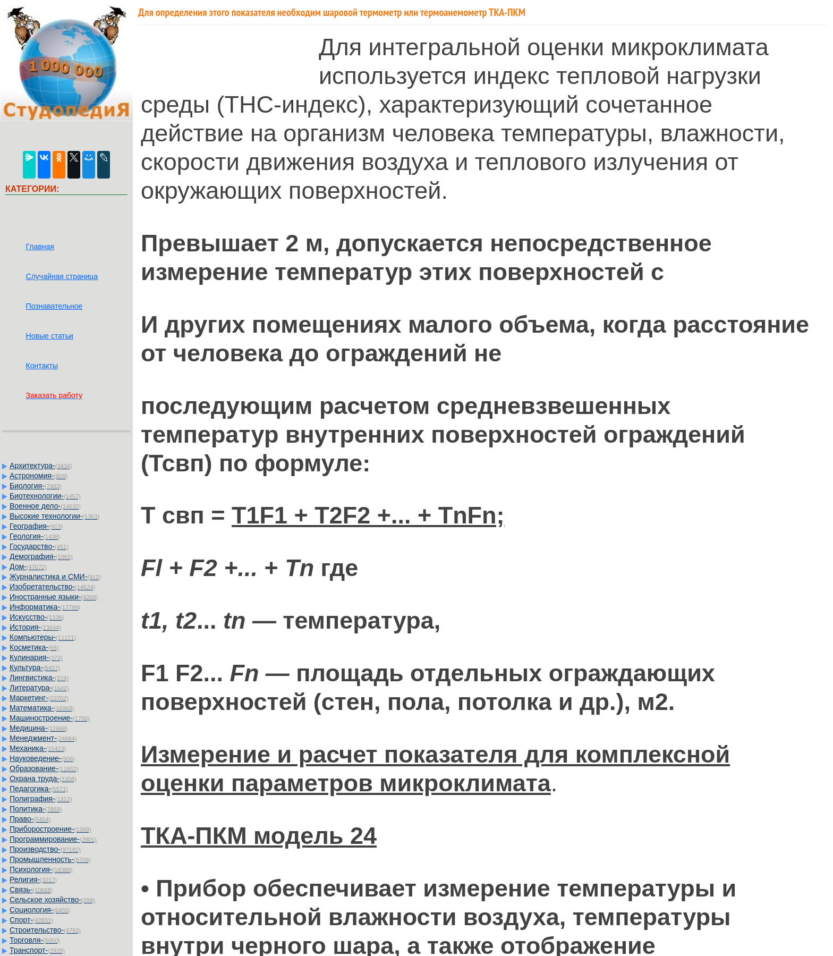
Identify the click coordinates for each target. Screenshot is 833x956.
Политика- (36, 809)
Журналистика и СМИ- (55, 576)
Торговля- (35, 940)
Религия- (33, 879)
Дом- (28, 566)
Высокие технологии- (54, 516)
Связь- (31, 889)
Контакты (42, 365)
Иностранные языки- (54, 597)
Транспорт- (37, 950)
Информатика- (45, 607)
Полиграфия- (41, 798)
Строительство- (45, 930)
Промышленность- (50, 859)
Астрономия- (38, 475)
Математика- (42, 708)
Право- (30, 819)
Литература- (39, 687)
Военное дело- (45, 506)
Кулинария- (36, 657)
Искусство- (37, 617)
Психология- (41, 869)
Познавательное (54, 306)
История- (35, 627)
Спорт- (31, 920)
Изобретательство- (52, 586)
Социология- (40, 910)
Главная (40, 246)
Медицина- (38, 728)
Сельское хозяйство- (52, 899)
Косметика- (34, 647)
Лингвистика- (39, 677)
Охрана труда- (43, 778)
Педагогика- (39, 788)
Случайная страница (62, 276)
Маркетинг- (39, 697)
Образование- (44, 768)
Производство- (45, 849)
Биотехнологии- (45, 496)
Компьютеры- (43, 637)
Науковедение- (42, 758)
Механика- (38, 748)
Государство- (39, 546)
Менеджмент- (43, 738)
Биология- (36, 485)
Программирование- (53, 839)
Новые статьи (49, 336)
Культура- (35, 667)
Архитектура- (41, 465)
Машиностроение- (50, 718)
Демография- (41, 556)
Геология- (35, 536)
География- (36, 526)
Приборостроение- (50, 829)
